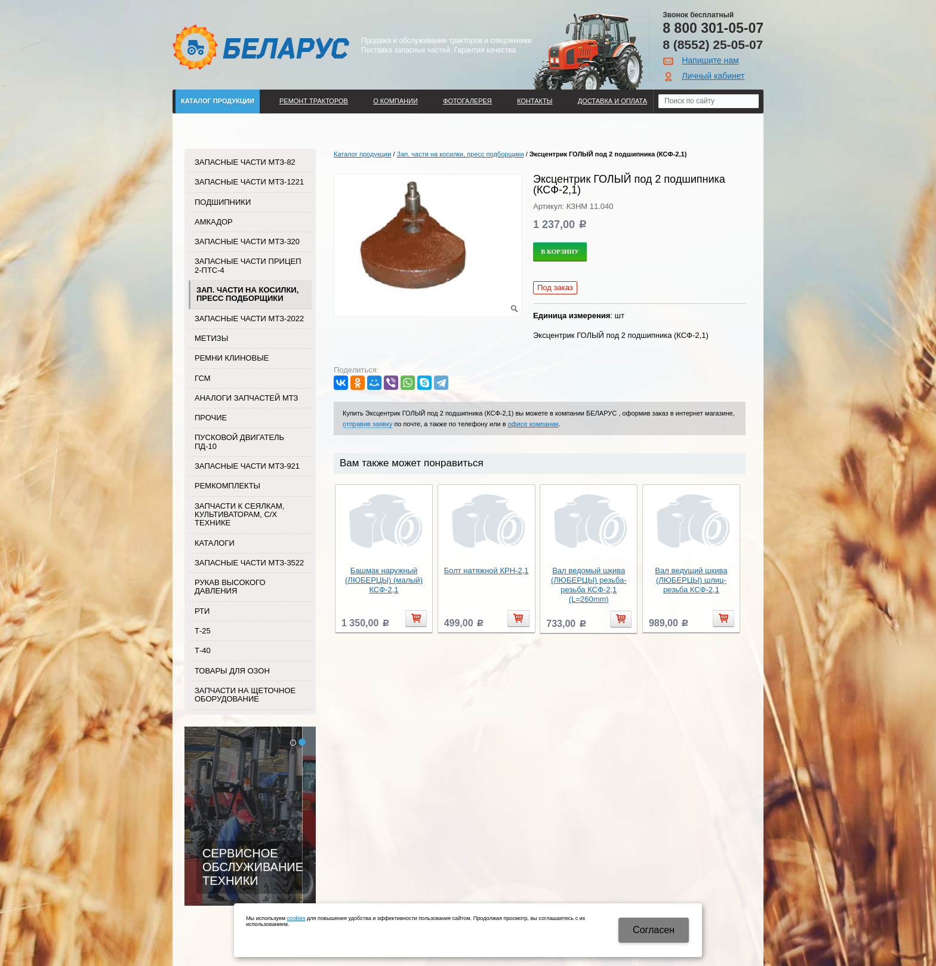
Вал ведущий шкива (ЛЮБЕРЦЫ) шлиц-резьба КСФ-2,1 (691, 580)
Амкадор (214, 221)
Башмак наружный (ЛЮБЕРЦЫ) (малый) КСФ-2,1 (384, 580)
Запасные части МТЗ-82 (245, 162)
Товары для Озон (232, 670)
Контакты (534, 100)
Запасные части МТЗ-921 (247, 466)
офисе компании (533, 423)
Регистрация (623, 124)
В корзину (560, 251)
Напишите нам (710, 60)
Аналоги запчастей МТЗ (246, 397)
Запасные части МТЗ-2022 (249, 318)
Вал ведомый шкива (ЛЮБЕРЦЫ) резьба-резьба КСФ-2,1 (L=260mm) (589, 585)
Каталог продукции (217, 100)
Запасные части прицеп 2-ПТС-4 (248, 265)
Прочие (211, 417)
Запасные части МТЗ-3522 (249, 562)
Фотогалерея (467, 100)
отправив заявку (367, 423)
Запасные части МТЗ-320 (247, 241)
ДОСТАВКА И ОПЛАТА (612, 100)
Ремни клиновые (232, 357)
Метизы (211, 338)
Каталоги (215, 543)
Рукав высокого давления (230, 586)
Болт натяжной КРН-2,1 (486, 570)
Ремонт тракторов (313, 100)
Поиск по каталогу (216, 124)
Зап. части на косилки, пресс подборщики (247, 294)
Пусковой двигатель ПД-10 (239, 441)
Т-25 (203, 630)
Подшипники (223, 202)
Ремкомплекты (227, 485)
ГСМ (203, 378)
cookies (296, 918)
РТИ (202, 611)
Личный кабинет (713, 76)
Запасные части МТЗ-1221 (249, 181)
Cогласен (654, 930)
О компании (395, 100)
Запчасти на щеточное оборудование (245, 694)
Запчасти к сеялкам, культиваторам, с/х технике (239, 515)
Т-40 (203, 650)
